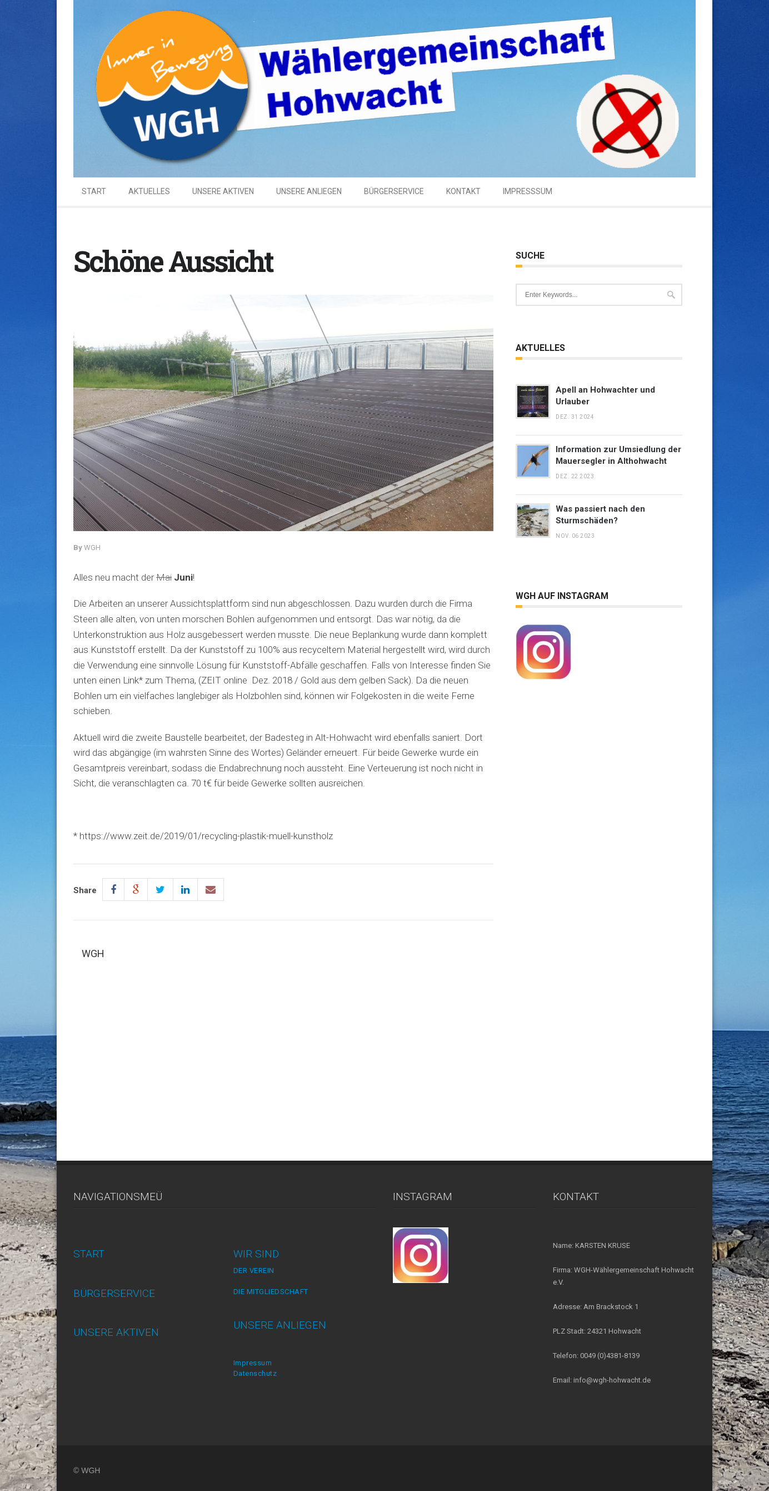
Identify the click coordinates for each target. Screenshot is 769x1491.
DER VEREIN (253, 1270)
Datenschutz (255, 1373)
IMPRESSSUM (527, 191)
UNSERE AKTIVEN (223, 191)
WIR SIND (256, 1253)
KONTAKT (463, 191)
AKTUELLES (149, 191)
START (94, 191)
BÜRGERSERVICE (394, 191)
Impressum (252, 1363)
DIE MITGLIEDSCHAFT (270, 1291)
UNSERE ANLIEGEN (309, 191)
